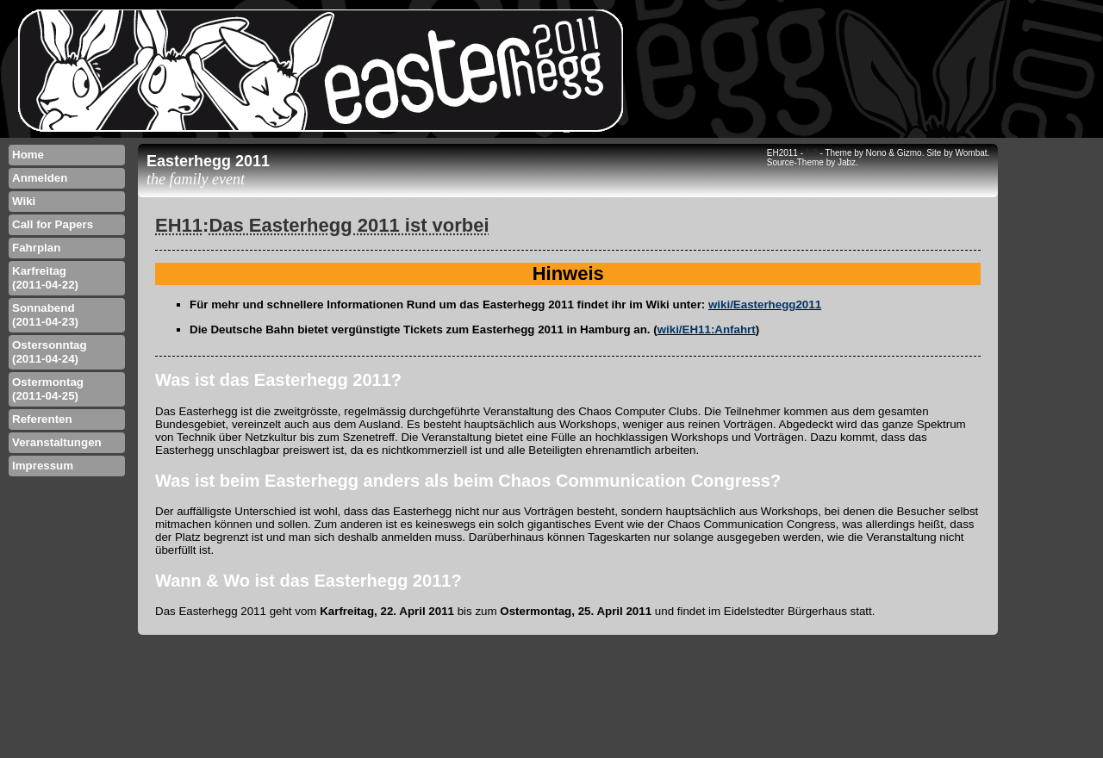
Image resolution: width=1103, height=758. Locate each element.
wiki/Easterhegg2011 (764, 304)
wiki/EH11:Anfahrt (706, 329)
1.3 (812, 153)
